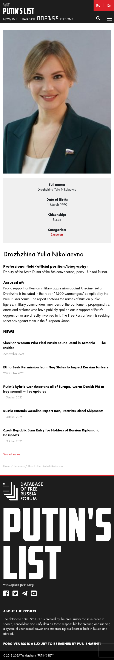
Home (6, 466)
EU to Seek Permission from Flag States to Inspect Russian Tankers (55, 367)
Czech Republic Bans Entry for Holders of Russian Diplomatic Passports (51, 432)
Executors (57, 234)
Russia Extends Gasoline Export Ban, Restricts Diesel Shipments (53, 411)
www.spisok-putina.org (18, 585)
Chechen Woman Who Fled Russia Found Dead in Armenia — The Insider (54, 345)
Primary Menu (109, 22)
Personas (19, 466)
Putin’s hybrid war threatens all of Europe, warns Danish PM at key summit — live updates (53, 388)
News (8, 331)
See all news (11, 454)
